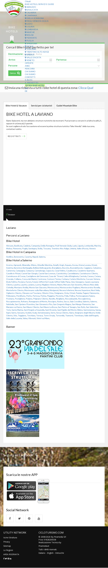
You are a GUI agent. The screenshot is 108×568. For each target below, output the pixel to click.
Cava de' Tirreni (56, 276)
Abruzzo (30, 7)
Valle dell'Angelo (91, 315)
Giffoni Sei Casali (46, 281)
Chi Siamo (30, 71)
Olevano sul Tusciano (31, 293)
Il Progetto (31, 82)
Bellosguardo (45, 267)
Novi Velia (95, 290)
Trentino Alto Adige (37, 52)
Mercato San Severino (73, 284)
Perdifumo (20, 296)
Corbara (65, 279)
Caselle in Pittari (13, 273)
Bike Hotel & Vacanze (16, 105)
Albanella (26, 265)
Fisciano (21, 281)
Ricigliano (60, 298)
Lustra (38, 284)
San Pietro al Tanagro (67, 307)
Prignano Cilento (40, 298)
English (50, 553)
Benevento (19, 256)
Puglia (29, 40)
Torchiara (31, 315)
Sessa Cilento (62, 312)
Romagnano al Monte (38, 301)
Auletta (9, 267)
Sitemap (7, 546)
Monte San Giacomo (38, 287)
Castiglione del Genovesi (37, 276)
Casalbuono (71, 270)
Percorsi (30, 68)
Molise (29, 35)
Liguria (29, 26)
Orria (66, 293)
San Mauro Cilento (31, 307)
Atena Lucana (84, 265)
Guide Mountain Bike (66, 105)
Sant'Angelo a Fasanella (34, 310)
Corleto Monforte (77, 279)
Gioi (73, 281)
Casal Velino (60, 270)
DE (26, 91)
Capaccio (50, 270)
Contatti (30, 77)
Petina (43, 296)
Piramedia (43, 546)
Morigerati (54, 290)
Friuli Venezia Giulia (37, 21)
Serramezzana (44, 312)
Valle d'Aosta (33, 57)
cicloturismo (16, 464)
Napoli (35, 256)
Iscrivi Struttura (10, 537)
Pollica (72, 296)
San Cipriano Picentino (25, 304)
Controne (41, 279)
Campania (31, 15)
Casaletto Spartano (86, 270)
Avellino (9, 256)
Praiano (29, 298)
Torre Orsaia (49, 315)
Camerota (10, 270)
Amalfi (55, 265)
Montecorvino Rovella (90, 287)
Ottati (72, 293)
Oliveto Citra (47, 293)
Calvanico (97, 267)
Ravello (52, 298)
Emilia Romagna (34, 18)
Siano (71, 312)
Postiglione (20, 298)
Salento (86, 301)
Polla (66, 296)
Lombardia (31, 29)
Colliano (17, 279)
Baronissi (18, 267)
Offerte (29, 63)
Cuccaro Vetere (93, 279)
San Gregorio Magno (62, 304)
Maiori (59, 284)
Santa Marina (17, 310)
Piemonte (31, 38)
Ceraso (90, 276)
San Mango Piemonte (81, 304)
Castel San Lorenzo (47, 273)
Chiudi (28, 1)
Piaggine (51, 296)
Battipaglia (27, 267)
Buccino (65, 267)
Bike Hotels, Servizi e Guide (39, 4)
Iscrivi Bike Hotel (35, 85)
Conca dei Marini (29, 279)
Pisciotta (59, 296)
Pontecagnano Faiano (85, 296)
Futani (35, 281)
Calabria (30, 12)
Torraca (39, 315)
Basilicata (31, 10)
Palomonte (94, 293)
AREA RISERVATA (11, 554)
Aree (27, 66)
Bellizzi (36, 267)
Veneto (29, 60)
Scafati (28, 312)
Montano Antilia (21, 287)
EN (26, 88)
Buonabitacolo (76, 267)
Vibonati (32, 318)
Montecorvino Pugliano (70, 287)
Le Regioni (8, 550)
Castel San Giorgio (29, 273)
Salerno (42, 256)
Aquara (68, 265)
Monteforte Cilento (14, 290)
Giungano (79, 281)
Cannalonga (40, 270)
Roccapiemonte (13, 301)
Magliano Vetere (49, 284)
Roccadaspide (71, 298)
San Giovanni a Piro (44, 304)
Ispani (87, 281)
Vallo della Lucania (14, 318)
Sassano (21, 312)
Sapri (8, 312)
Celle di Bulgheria (71, 276)
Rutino (60, 301)
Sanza (98, 310)
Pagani (86, 293)
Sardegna (31, 43)
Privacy (6, 542)
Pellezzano (10, 296)
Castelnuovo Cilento (89, 273)
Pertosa (36, 296)
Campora (30, 270)
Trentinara (78, 315)
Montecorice (53, 287)
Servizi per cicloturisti (41, 105)
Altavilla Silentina (44, 265)
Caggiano (88, 267)
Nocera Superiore (82, 290)
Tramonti (69, 315)
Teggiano (22, 315)
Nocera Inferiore (66, 290)
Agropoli (17, 265)
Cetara (97, 276)
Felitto (14, 281)
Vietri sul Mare (43, 318)
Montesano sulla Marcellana (36, 290)
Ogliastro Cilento (13, 293)
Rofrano (24, 301)
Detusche (59, 553)
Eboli (8, 281)
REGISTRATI (14, 136)
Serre (53, 312)
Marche (30, 32)
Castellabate (73, 273)
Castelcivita (61, 273)
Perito (29, 296)
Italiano (42, 553)
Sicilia (29, 46)
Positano (10, 298)
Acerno (9, 265)
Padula (79, 293)
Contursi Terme (54, 279)
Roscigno (52, 301)
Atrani (94, 265)
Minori (86, 284)
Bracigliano (56, 267)
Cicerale (9, 279)
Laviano (31, 284)
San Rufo (81, 307)
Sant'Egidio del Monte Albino (70, 310)
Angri (61, 265)
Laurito (24, 284)
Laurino (17, 284)
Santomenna (89, 310)
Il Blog (28, 80)
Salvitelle (10, 304)
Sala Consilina (76, 301)
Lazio (28, 24)
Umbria (29, 54)
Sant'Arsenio (51, 310)
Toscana (30, 49)
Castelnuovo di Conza (15, 276)
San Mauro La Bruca (48, 307)
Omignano (58, 293)
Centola (82, 276)
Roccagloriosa (84, 298)
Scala (34, 312)
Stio (15, 315)
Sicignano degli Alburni (85, 312)
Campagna (20, 270)
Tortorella (60, 315)
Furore (29, 281)
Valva (25, 318)
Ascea (75, 265)
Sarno (13, 312)
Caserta (28, 256)
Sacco (66, 301)
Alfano (33, 265)
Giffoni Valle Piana (62, 281)
